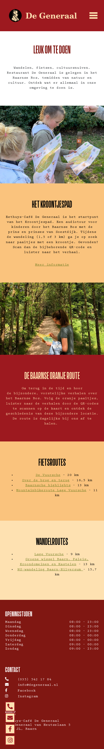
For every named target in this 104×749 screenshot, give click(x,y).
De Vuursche (48, 475)
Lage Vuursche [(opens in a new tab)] (49, 554)
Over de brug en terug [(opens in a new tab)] (46, 480)
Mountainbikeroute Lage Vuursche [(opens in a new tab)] (51, 490)
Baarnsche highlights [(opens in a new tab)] (48, 485)
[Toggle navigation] (93, 15)
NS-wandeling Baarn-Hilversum (50, 570)
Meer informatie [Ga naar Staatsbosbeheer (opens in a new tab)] (52, 265)
